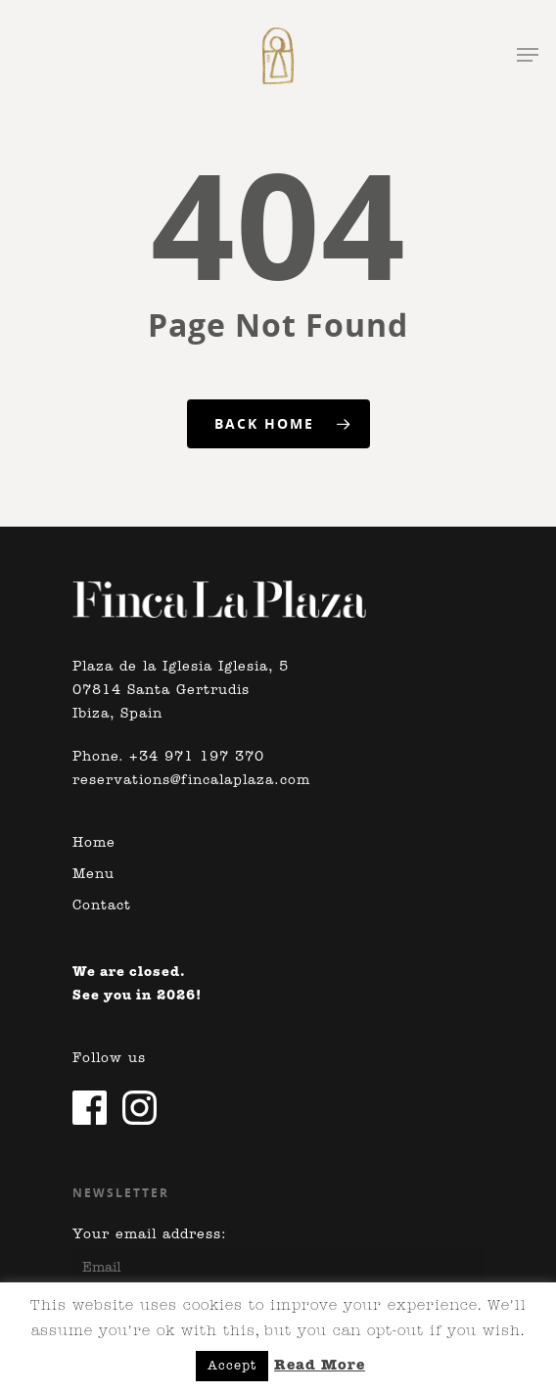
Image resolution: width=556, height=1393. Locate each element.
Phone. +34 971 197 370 (168, 757)
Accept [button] (232, 1366)
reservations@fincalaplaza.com (191, 780)
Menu (93, 874)
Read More (319, 1366)
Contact (101, 906)
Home (94, 843)
